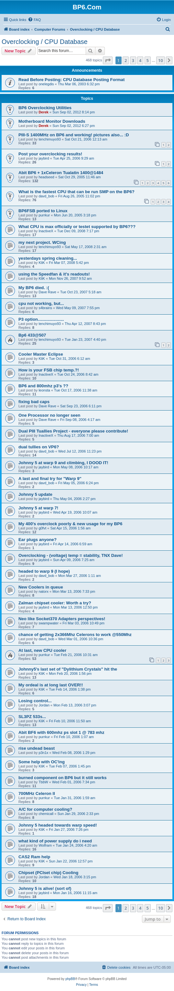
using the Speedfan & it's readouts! (54, 274)
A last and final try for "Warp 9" (50, 478)
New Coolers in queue (40, 587)
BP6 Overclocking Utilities (44, 107)
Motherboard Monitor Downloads (51, 121)
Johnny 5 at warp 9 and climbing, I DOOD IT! (63, 462)
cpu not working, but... (41, 303)
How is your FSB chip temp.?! (48, 370)
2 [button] (126, 60)
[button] (108, 60)
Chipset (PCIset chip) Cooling (48, 872)
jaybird (43, 158)
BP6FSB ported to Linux (43, 210)
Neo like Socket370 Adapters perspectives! (61, 618)
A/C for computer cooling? (45, 809)
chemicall (45, 814)
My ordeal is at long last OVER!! (50, 685)
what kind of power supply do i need (55, 841)
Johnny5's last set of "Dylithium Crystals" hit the (67, 669)
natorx (43, 591)
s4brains (45, 308)
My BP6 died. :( (33, 287)
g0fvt (42, 528)
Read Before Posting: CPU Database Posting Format (71, 79)
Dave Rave (47, 292)
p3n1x (43, 753)
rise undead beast (36, 748)
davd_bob (46, 196)
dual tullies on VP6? (38, 446)
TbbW (43, 782)
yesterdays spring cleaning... (47, 258)
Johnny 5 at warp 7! (38, 508)
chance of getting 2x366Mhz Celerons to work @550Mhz (75, 634)
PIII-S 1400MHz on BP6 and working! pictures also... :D (73, 134)
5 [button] (148, 60)
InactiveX (45, 231)
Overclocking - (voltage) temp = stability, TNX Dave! (70, 555)
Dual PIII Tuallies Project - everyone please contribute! (73, 431)
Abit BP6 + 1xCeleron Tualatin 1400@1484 (60, 172)
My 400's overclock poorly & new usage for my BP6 (70, 523)
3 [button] (133, 60)
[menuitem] (34, 20)
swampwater (48, 623)
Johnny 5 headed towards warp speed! (57, 825)
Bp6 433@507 (32, 335)
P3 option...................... (41, 319)
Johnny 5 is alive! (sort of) (44, 888)
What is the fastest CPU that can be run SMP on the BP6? (76, 191)
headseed (46, 177)
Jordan (43, 705)
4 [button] (140, 60)
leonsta (44, 390)
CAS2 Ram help (34, 856)
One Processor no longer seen (49, 415)
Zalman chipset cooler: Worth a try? (54, 602)
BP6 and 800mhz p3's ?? (43, 385)
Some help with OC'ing (41, 761)
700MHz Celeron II (36, 793)
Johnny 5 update (35, 494)
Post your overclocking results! (50, 153)
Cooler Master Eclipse (40, 354)
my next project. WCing (42, 242)
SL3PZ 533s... (32, 716)
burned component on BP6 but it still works (62, 777)
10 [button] (160, 60)
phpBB (70, 979)
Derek (43, 112)
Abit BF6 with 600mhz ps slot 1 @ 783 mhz (61, 732)
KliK (41, 263)
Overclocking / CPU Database (45, 41)
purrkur (44, 215)
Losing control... (35, 700)
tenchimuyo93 (49, 139)
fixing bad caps (33, 401)
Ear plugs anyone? (37, 539)
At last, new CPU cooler (42, 650)
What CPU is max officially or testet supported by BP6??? (77, 226)
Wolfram (45, 845)
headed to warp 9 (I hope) (44, 571)
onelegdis (46, 84)
